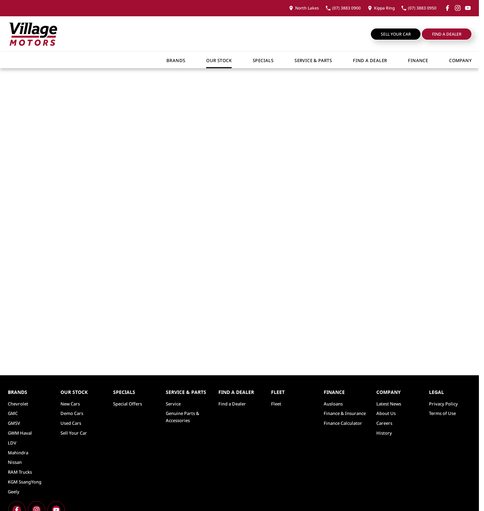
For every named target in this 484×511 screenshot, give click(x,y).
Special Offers (127, 404)
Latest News (388, 404)
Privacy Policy (443, 404)
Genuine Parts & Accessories (182, 416)
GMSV (14, 423)
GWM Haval (20, 433)
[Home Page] (33, 34)
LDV (12, 443)
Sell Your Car (396, 34)
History (384, 433)
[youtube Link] (468, 8)
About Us (386, 413)
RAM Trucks (20, 472)
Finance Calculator (343, 423)
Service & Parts (313, 60)
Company (460, 60)
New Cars (70, 404)
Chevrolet (18, 404)
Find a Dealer (447, 34)
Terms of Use (442, 413)
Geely (13, 492)
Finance (418, 60)
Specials (263, 60)
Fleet (276, 404)
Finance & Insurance (345, 413)
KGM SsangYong (24, 482)
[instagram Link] (457, 8)
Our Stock (219, 60)
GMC (13, 413)
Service (173, 404)
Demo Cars (71, 413)
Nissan (15, 462)
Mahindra (18, 453)
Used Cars (70, 423)
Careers (384, 423)
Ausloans (333, 404)
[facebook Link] (447, 8)
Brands (175, 60)
